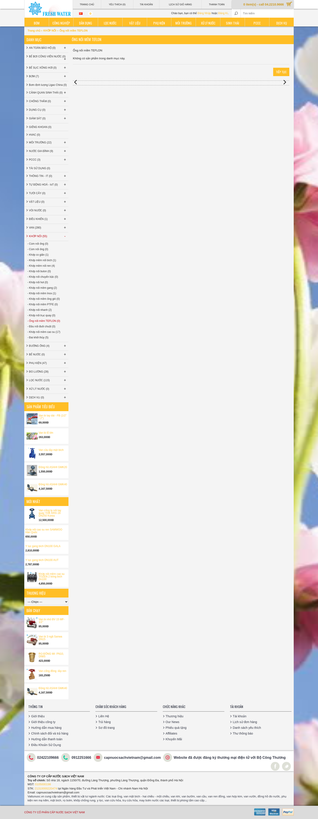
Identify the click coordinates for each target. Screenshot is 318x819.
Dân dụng (85, 23)
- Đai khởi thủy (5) (37, 337)
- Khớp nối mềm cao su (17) (43, 332)
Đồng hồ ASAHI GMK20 (53, 467)
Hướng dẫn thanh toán (46, 739)
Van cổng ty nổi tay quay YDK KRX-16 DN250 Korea (50, 513)
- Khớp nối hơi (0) (37, 282)
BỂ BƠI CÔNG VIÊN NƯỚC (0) (48, 58)
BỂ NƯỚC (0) (48, 354)
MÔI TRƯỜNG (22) (48, 142)
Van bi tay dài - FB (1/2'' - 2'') (52, 417)
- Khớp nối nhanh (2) (39, 309)
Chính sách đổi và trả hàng (49, 733)
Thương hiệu (174, 716)
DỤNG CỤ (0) (48, 110)
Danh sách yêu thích (247, 727)
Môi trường (183, 23)
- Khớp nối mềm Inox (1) (41, 293)
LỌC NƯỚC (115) (48, 380)
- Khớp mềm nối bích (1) (41, 260)
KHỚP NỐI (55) (48, 236)
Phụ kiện (159, 23)
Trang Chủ (87, 4)
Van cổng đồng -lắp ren (52, 671)
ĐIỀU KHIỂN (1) (48, 219)
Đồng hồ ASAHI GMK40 (53, 484)
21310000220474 (46, 788)
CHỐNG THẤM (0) (48, 101)
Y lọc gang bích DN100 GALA (43, 546)
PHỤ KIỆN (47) (48, 363)
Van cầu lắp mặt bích (51, 450)
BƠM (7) (48, 76)
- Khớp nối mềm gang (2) (42, 287)
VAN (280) (48, 227)
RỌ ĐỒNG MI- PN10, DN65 (51, 655)
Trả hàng (104, 722)
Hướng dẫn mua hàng (46, 727)
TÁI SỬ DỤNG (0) (39, 168)
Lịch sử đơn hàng (245, 722)
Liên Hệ (103, 716)
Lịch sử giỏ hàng (180, 4)
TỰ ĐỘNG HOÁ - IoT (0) (48, 184)
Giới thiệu (38, 716)
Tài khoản (239, 716)
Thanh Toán (217, 4)
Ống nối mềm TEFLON (73, 30)
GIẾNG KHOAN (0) (40, 127)
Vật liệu (134, 23)
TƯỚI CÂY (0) (48, 193)
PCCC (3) (48, 159)
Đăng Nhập (204, 13)
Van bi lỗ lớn (46, 432)
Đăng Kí (223, 13)
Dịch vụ (281, 23)
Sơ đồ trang (106, 727)
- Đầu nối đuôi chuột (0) (41, 326)
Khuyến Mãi (174, 739)
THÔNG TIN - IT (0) (48, 176)
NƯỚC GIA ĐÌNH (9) (48, 151)
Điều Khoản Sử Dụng (46, 745)
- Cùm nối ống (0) (37, 243)
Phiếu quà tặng (176, 727)
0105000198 (43, 784)
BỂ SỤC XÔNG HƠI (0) (48, 68)
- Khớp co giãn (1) (38, 254)
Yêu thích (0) (117, 4)
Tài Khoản (146, 4)
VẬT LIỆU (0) (48, 202)
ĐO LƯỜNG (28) (48, 371)
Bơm (37, 23)
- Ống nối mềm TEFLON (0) (43, 320)
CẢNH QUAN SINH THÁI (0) (48, 92)
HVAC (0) (34, 134)
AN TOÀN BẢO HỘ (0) (48, 48)
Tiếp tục (281, 71)
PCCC (257, 23)
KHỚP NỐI (49, 30)
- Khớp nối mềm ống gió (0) (43, 298)
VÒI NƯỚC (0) (48, 210)
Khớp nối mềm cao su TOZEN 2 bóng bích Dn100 (51, 577)
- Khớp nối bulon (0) (39, 271)
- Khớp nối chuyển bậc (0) (42, 276)
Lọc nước (110, 23)
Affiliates (171, 733)
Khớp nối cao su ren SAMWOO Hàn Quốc (43, 531)
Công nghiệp (61, 23)
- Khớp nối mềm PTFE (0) (42, 304)
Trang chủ (34, 30)
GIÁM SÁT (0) (48, 118)
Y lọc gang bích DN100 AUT (42, 560)
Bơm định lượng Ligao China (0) (48, 84)
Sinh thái (232, 23)
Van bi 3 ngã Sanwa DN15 (50, 638)
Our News (172, 722)
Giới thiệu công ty (43, 722)
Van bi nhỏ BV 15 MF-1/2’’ (52, 620)
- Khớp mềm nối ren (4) (41, 265)
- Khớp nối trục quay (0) (41, 315)
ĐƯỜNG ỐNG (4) (48, 346)
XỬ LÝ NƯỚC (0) (48, 389)
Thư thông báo (243, 733)
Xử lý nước (208, 23)
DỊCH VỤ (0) (48, 397)
